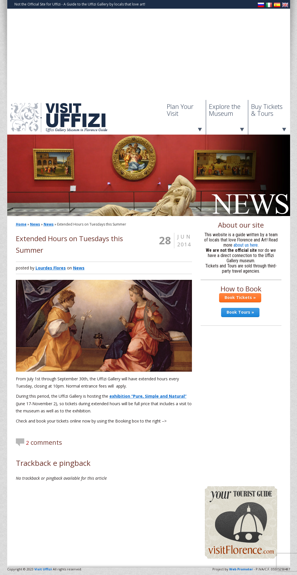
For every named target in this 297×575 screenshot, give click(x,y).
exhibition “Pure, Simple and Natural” (147, 396)
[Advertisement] (148, 56)
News (35, 224)
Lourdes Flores (51, 268)
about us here (246, 245)
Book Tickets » (240, 297)
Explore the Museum (224, 110)
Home (21, 224)
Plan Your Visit (180, 110)
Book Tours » (240, 312)
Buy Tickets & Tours (267, 110)
